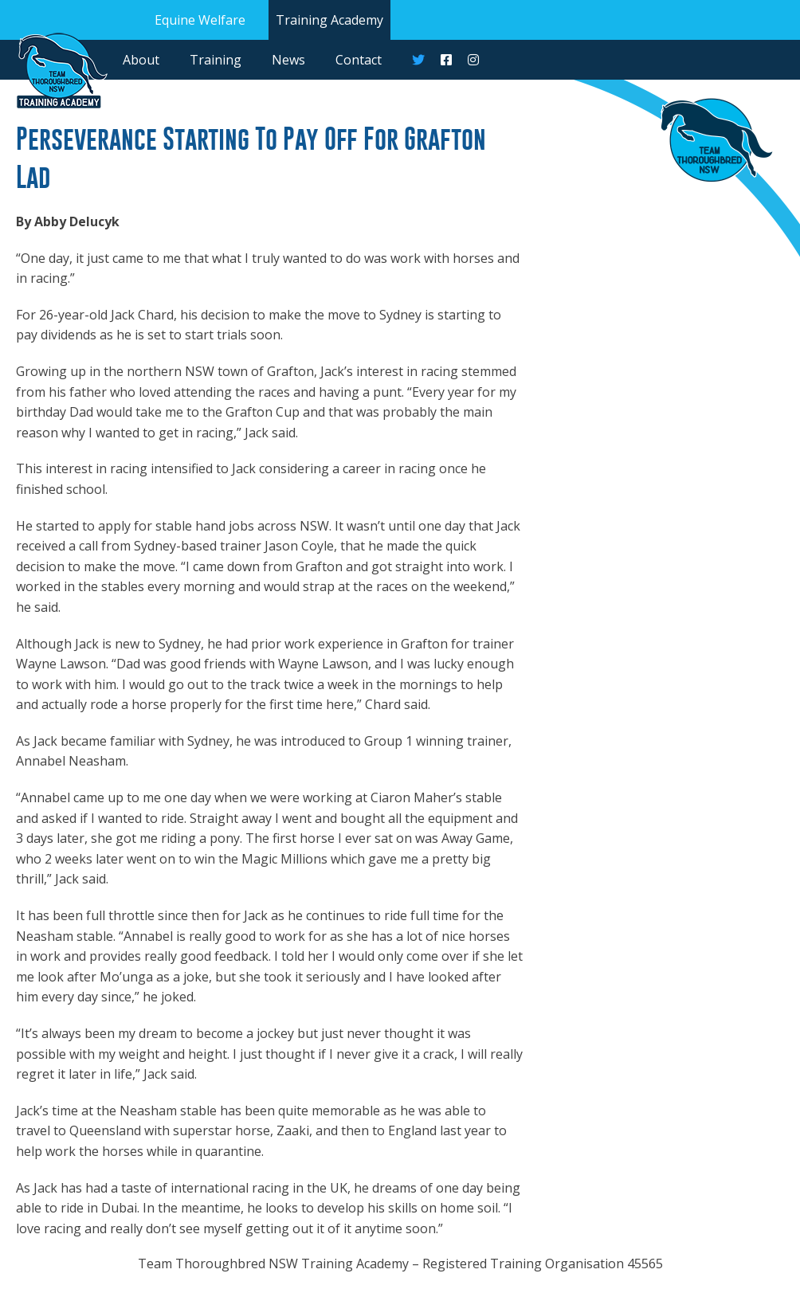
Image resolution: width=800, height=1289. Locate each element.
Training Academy (329, 20)
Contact (358, 60)
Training (215, 60)
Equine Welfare (200, 20)
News (288, 60)
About (141, 60)
